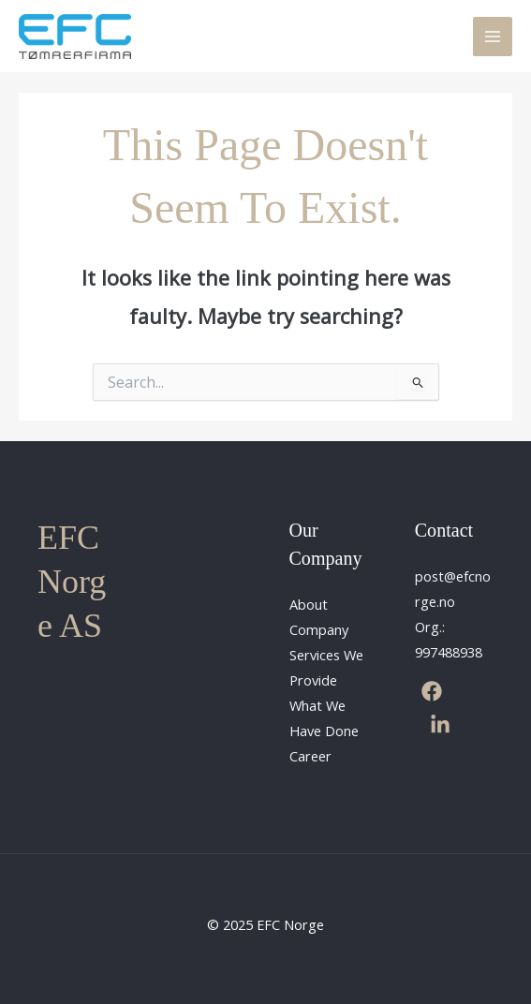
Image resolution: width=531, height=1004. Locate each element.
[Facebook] (432, 691)
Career (310, 755)
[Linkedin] (440, 725)
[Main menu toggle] (492, 36)
